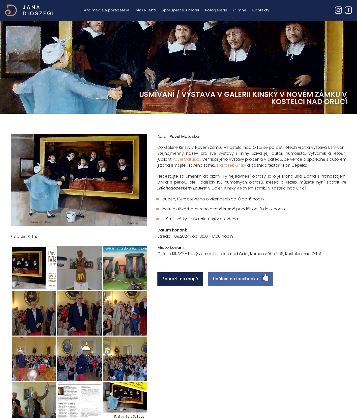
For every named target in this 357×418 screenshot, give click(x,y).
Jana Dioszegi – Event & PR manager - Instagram (338, 10)
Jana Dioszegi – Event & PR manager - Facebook (348, 10)
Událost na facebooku (235, 279)
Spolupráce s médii (180, 10)
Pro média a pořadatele (106, 10)
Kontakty (260, 10)
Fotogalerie (216, 10)
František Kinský (231, 165)
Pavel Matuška (186, 159)
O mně (239, 10)
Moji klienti (145, 10)
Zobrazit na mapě (180, 279)
